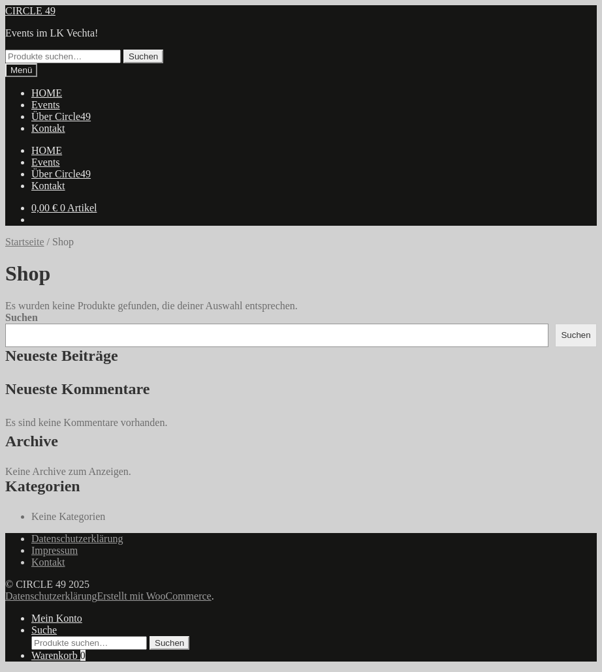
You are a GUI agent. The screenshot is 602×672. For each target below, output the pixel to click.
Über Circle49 (61, 116)
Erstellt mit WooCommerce (154, 596)
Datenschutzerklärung (77, 538)
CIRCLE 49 (30, 10)
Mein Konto (56, 618)
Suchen (143, 56)
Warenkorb (58, 655)
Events (45, 104)
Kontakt (48, 128)
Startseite (24, 241)
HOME (46, 93)
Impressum (54, 550)
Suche (44, 629)
